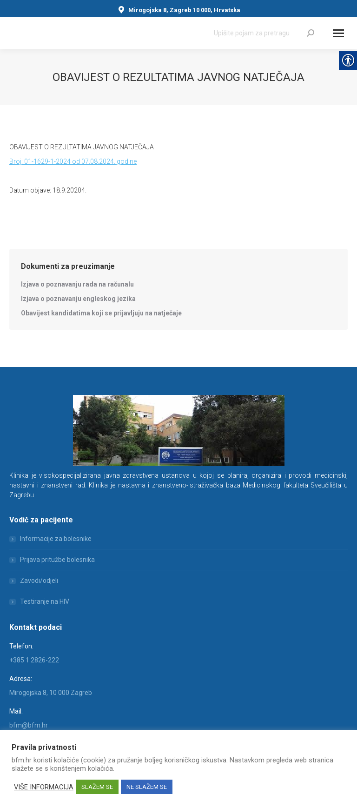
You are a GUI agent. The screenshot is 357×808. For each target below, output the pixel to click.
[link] (310, 33)
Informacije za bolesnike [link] (56, 538)
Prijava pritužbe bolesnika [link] (57, 559)
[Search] (264, 33)
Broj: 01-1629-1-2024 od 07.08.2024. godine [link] (73, 161)
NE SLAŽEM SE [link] (146, 786)
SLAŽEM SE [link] (97, 786)
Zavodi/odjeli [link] (39, 580)
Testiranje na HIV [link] (44, 601)
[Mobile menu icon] (338, 33)
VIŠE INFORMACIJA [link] (43, 787)
